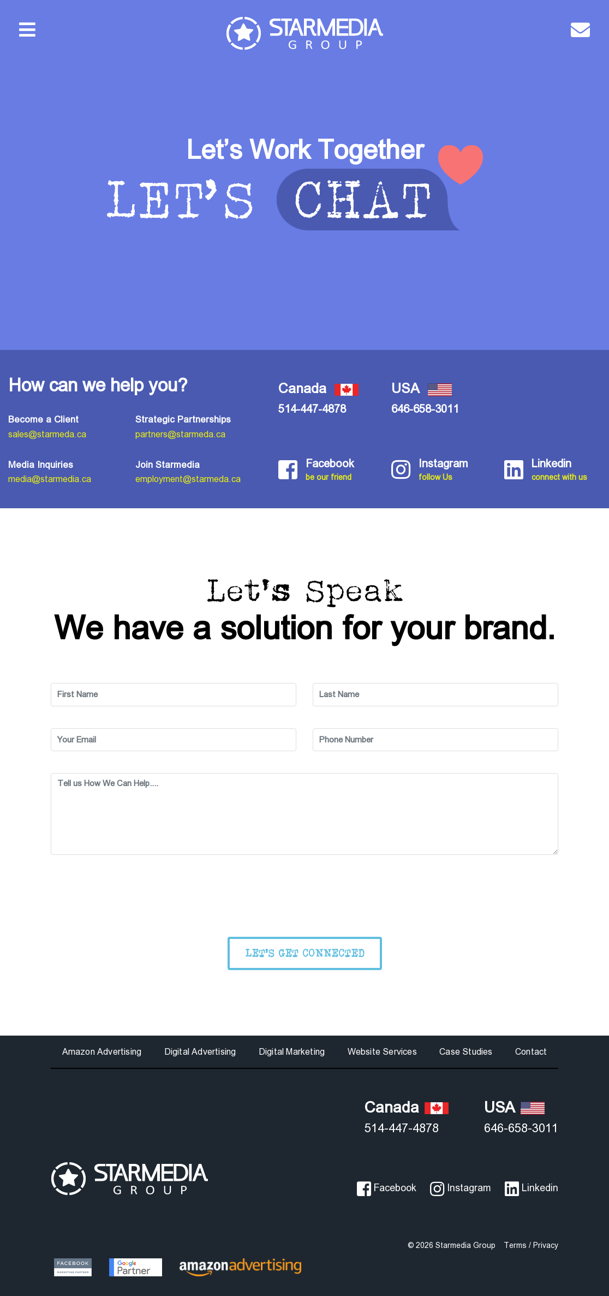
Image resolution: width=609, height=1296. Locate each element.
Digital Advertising (200, 1051)
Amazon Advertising (102, 1051)
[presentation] (304, 898)
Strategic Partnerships (183, 419)
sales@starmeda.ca (47, 434)
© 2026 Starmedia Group (451, 1245)
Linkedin (566, 470)
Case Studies (465, 1051)
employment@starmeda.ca (188, 479)
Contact (531, 1051)
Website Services (382, 1051)
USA (514, 1107)
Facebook (340, 470)
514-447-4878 (312, 409)
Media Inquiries (40, 465)
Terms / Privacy (531, 1245)
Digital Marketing (292, 1051)
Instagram (453, 470)
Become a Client (43, 419)
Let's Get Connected (305, 953)
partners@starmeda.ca (180, 434)
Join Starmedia (167, 465)
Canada (407, 1107)
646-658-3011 (425, 409)
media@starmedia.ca (49, 479)
